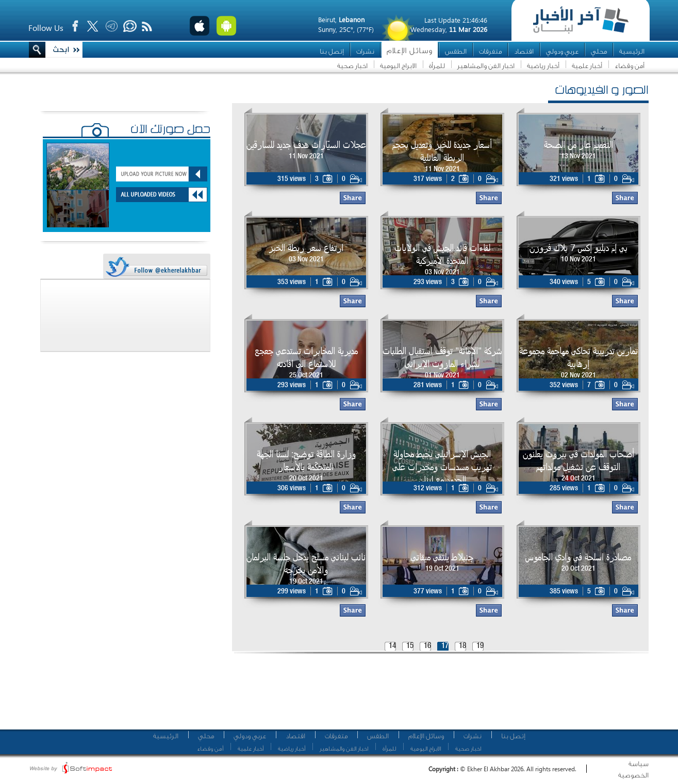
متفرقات (490, 51)
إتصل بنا (332, 51)
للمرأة (437, 66)
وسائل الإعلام (410, 50)
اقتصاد (524, 51)
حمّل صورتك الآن (170, 130)
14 (392, 646)
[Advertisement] (436, 696)
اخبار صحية (352, 66)
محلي (599, 51)
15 (410, 646)
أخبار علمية (587, 66)
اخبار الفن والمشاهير (486, 66)
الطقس (456, 51)
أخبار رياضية (543, 66)
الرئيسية (631, 51)
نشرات (365, 51)
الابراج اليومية (398, 66)
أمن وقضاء (629, 66)
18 (462, 646)
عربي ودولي (562, 51)
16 (427, 646)
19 (480, 646)
